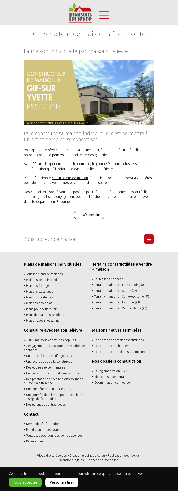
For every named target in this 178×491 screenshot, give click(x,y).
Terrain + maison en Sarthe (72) (115, 291)
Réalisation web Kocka (123, 455)
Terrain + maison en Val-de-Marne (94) (120, 308)
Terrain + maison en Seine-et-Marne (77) (121, 296)
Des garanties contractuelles (46, 404)
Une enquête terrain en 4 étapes (48, 389)
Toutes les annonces (108, 279)
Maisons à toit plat (39, 303)
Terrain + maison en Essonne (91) (117, 302)
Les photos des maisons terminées (119, 340)
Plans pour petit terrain (42, 309)
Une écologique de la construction (50, 361)
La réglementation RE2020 (112, 371)
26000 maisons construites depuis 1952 (53, 340)
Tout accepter (25, 482)
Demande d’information (43, 424)
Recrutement (35, 441)
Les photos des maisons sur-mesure (120, 352)
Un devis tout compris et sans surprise (52, 373)
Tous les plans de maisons (44, 274)
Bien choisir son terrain (110, 377)
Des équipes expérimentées (45, 367)
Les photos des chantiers (111, 346)
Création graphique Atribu (87, 455)
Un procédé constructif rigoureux (49, 356)
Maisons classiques (39, 291)
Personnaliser (62, 482)
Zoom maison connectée (112, 382)
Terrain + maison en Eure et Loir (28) (119, 285)
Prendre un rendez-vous (42, 430)
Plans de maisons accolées (45, 315)
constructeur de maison (70, 178)
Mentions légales (72, 460)
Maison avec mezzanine (43, 320)
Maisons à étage (37, 286)
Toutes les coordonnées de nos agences (54, 435)
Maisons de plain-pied (41, 280)
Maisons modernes (39, 297)
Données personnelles (102, 460)
